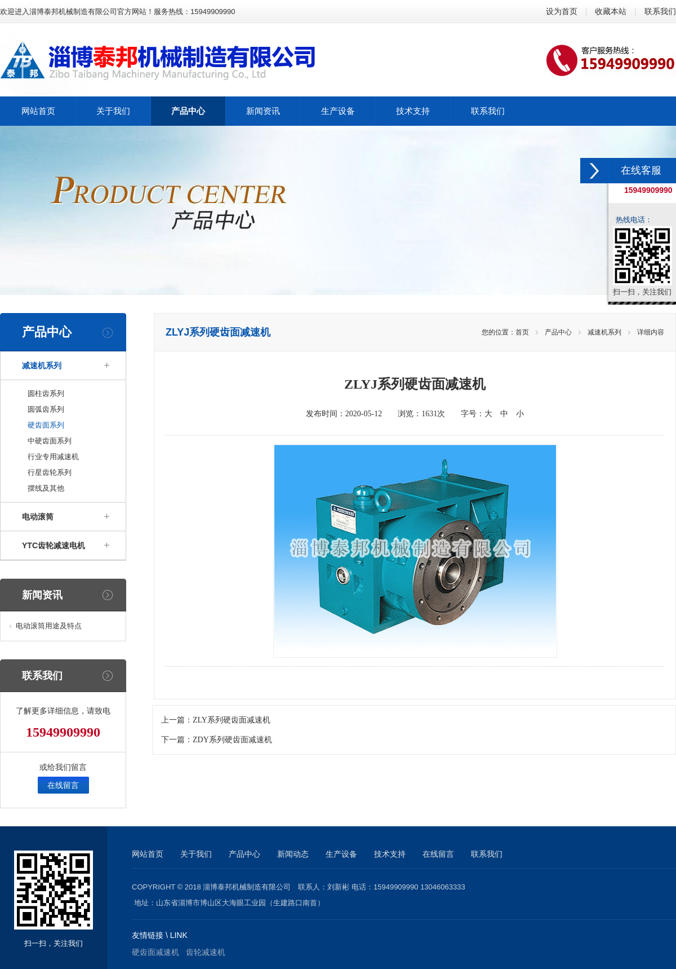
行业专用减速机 (53, 456)
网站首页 (147, 853)
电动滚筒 (38, 516)
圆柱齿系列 (46, 393)
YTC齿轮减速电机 (53, 545)
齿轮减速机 (205, 952)
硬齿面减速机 (155, 952)
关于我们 (196, 853)
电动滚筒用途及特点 (49, 626)
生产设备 (341, 853)
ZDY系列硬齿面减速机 (232, 739)
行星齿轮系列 (50, 472)
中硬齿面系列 (50, 441)
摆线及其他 (46, 488)
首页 (522, 332)
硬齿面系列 (46, 425)
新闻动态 (293, 853)
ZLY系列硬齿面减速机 (231, 720)
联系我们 (660, 11)
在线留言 (63, 785)
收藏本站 (610, 11)
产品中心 (558, 332)
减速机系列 (41, 365)
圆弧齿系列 (46, 409)
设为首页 (561, 11)
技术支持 (390, 853)
